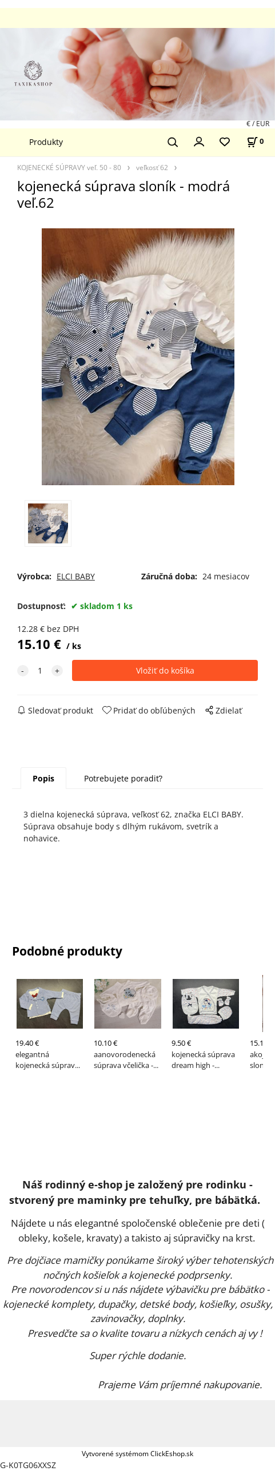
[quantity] (40, 670)
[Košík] (255, 141)
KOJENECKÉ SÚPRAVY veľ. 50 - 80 (69, 167)
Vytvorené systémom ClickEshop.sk (137, 1453)
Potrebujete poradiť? (123, 778)
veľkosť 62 (152, 167)
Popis (43, 778)
